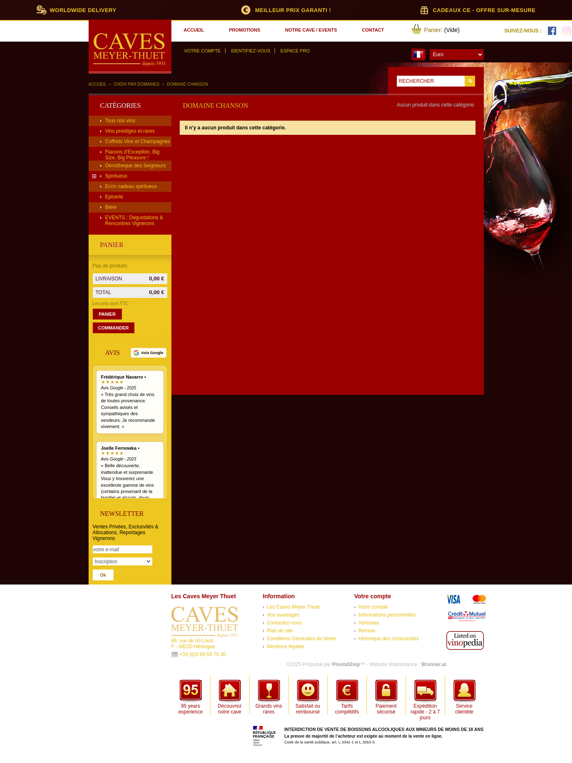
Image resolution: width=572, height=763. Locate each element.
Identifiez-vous (250, 50)
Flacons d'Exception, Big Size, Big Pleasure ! (132, 155)
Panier (112, 244)
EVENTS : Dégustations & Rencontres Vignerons (134, 220)
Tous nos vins (120, 121)
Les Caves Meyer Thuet (293, 607)
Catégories (120, 105)
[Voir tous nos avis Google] (148, 353)
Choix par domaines (136, 84)
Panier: (433, 30)
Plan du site (280, 631)
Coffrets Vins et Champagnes (137, 141)
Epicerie (114, 197)
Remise (367, 631)
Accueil (97, 84)
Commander (113, 327)
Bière (111, 207)
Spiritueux (116, 176)
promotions (244, 29)
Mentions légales (286, 646)
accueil (194, 29)
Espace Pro (295, 50)
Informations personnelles (387, 615)
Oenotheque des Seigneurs (135, 165)
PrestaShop (346, 664)
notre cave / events (311, 29)
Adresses (369, 623)
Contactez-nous (284, 623)
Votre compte (202, 50)
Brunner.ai (433, 664)
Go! (470, 81)
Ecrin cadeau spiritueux (131, 186)
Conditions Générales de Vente (301, 639)
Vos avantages (283, 615)
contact (373, 29)
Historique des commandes (389, 639)
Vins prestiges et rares (130, 131)
